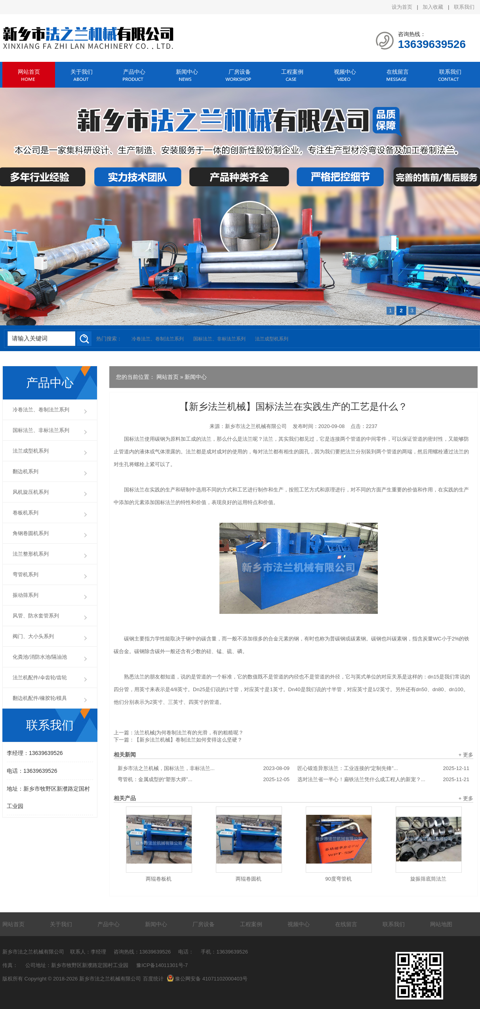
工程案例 (292, 72)
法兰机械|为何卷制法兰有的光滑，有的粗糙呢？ (189, 733)
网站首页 (29, 72)
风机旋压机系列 (31, 492)
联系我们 (464, 7)
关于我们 (81, 72)
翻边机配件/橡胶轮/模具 (40, 698)
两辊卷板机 (158, 879)
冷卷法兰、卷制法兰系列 (157, 339)
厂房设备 (240, 72)
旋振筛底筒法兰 (428, 879)
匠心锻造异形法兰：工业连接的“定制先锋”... (383, 768)
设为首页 (402, 7)
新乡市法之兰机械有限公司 (256, 426)
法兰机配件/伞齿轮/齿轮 (40, 677)
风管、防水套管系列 (36, 616)
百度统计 (153, 979)
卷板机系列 (25, 513)
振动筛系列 (25, 595)
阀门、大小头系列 (33, 636)
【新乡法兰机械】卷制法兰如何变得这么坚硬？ (188, 740)
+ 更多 (466, 755)
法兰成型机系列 (271, 339)
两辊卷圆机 (248, 879)
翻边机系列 (25, 471)
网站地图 (441, 924)
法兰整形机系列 (31, 554)
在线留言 (398, 72)
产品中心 (134, 72)
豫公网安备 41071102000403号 (207, 979)
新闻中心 (187, 72)
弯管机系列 (25, 574)
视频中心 (345, 72)
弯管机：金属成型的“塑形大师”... (204, 779)
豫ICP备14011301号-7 (162, 965)
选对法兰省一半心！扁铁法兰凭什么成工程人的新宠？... (383, 779)
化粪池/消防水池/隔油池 (40, 657)
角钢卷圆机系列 (31, 533)
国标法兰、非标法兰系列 (219, 339)
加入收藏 (433, 7)
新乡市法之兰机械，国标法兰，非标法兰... (204, 768)
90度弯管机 (338, 879)
